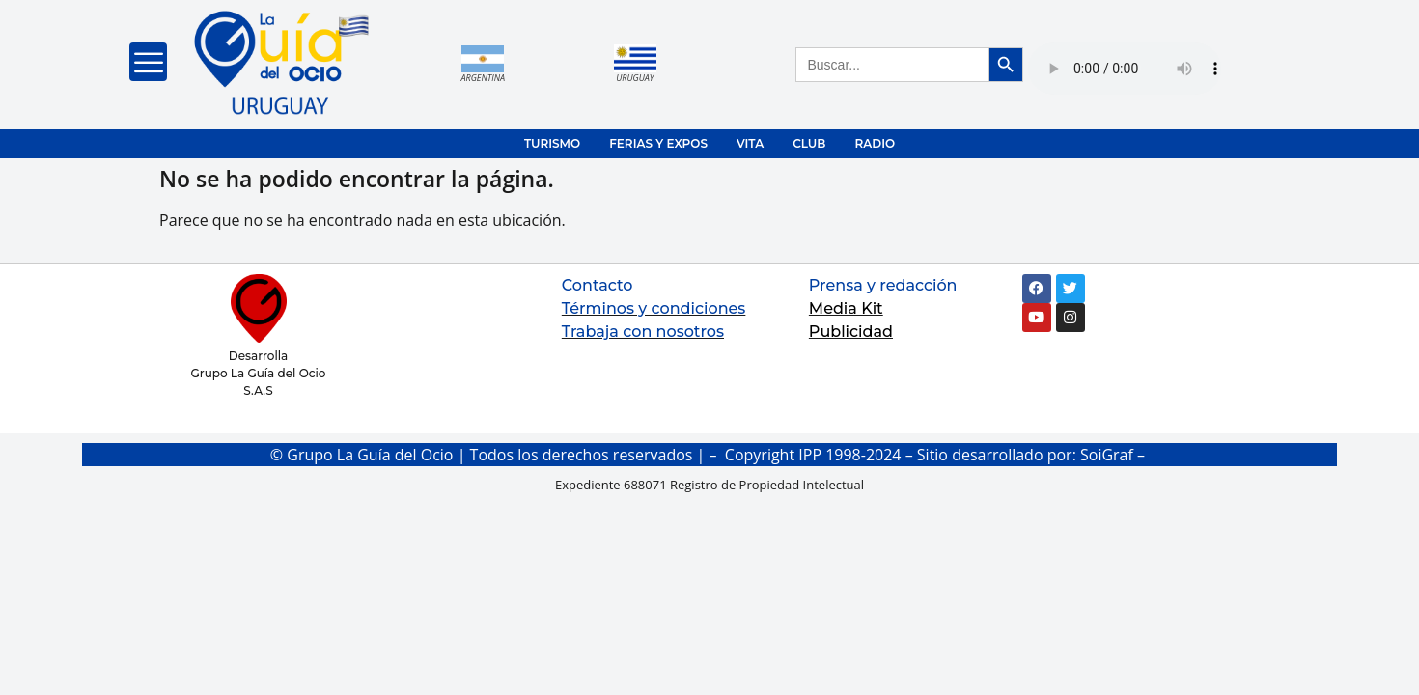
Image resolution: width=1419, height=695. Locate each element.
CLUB (809, 143)
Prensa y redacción (883, 285)
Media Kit (846, 308)
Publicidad (851, 331)
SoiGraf (1106, 454)
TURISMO (552, 143)
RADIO (874, 143)
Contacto (597, 285)
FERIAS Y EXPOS (658, 143)
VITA (750, 143)
